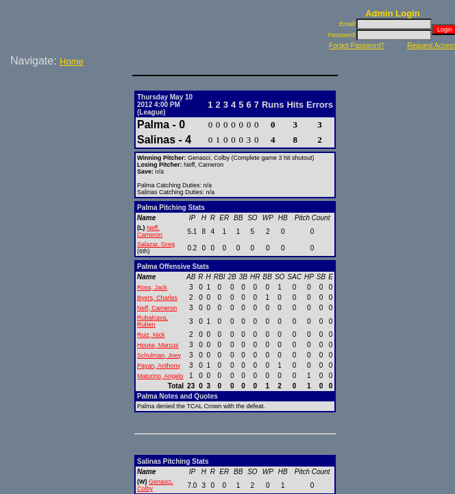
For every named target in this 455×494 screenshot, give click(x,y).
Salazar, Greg (156, 244)
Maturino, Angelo (160, 376)
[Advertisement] (68, 116)
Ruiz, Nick (151, 334)
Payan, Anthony (158, 365)
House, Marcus (158, 345)
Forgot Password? (356, 45)
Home (72, 61)
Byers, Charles (157, 297)
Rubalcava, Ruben (152, 321)
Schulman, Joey (159, 355)
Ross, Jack (152, 287)
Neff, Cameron (149, 231)
